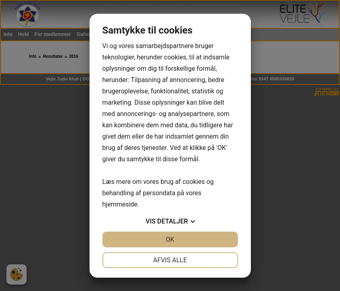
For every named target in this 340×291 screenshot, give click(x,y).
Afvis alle (170, 260)
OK (170, 239)
